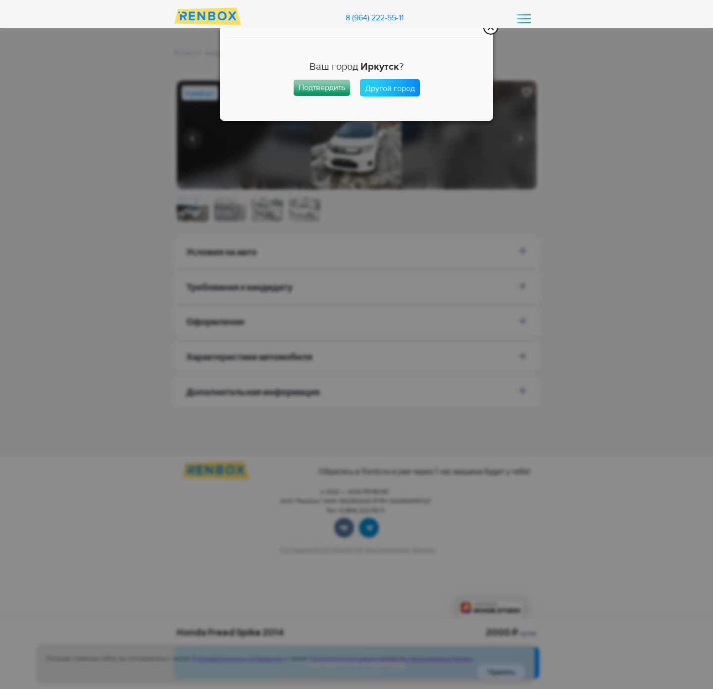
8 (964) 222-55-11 (375, 18)
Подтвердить (322, 87)
